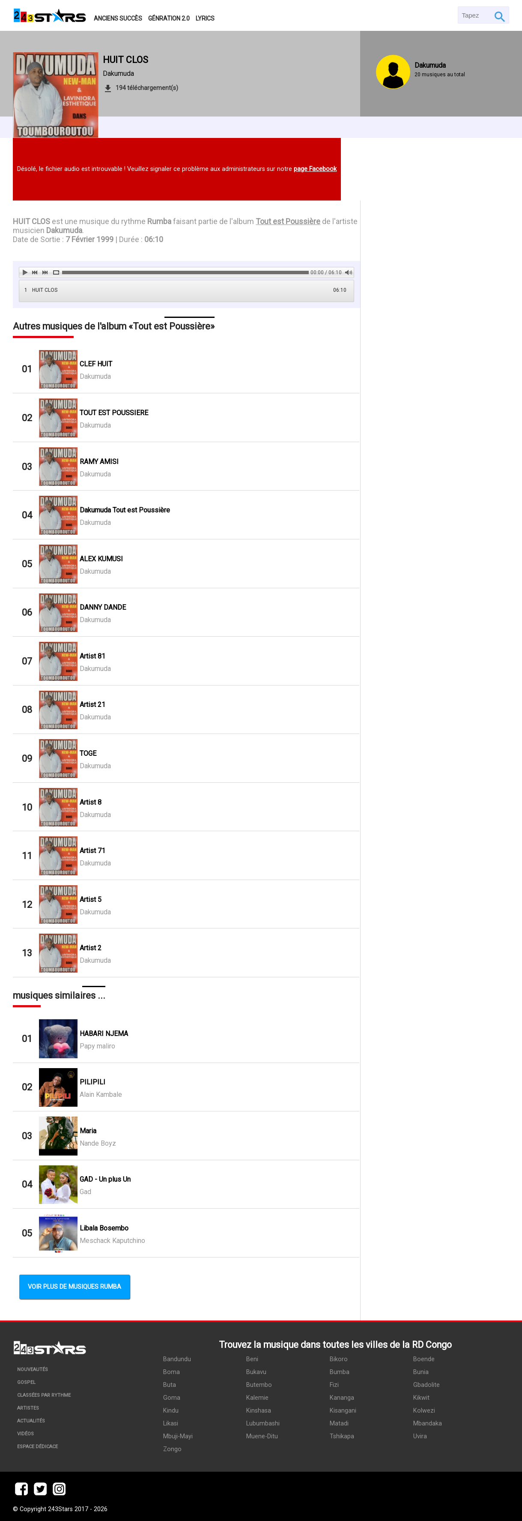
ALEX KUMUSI (101, 559)
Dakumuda (118, 73)
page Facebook (315, 169)
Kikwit (421, 1397)
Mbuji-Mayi (178, 1436)
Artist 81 (92, 656)
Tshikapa (342, 1436)
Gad (85, 1192)
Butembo (259, 1385)
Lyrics (205, 18)
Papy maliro (97, 1046)
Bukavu (256, 1372)
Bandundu (177, 1359)
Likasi (170, 1423)
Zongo (172, 1449)
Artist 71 (92, 851)
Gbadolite (426, 1385)
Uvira (420, 1436)
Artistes (28, 1408)
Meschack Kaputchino (112, 1241)
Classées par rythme (44, 1395)
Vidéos (25, 1434)
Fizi (334, 1385)
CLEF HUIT (96, 364)
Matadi (339, 1423)
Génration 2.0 (169, 18)
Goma (171, 1397)
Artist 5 (90, 899)
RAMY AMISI (99, 462)
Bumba (339, 1372)
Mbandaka (427, 1423)
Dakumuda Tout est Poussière (125, 510)
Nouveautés (32, 1369)
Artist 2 (90, 948)
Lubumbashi (263, 1423)
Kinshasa (258, 1410)
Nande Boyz (98, 1143)
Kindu (171, 1410)
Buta (169, 1385)
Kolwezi (424, 1410)
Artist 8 (90, 802)
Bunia (421, 1372)
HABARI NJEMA (104, 1034)
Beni (252, 1359)
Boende (424, 1359)
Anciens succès (118, 18)
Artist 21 (92, 705)
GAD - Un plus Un (105, 1179)
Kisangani (343, 1410)
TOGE (88, 753)
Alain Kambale (101, 1094)
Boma (171, 1372)
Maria (88, 1131)
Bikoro (339, 1359)
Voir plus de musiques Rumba (74, 1286)
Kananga (342, 1397)
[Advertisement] (434, 445)
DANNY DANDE (103, 607)
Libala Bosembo (104, 1228)
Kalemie (257, 1397)
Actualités (31, 1421)
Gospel (26, 1382)
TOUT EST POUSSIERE (114, 413)
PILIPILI (92, 1082)
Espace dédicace (37, 1446)
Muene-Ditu (262, 1436)
